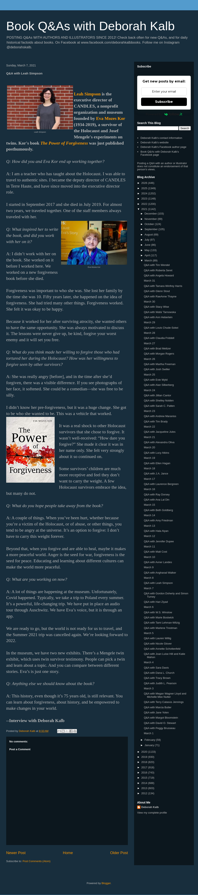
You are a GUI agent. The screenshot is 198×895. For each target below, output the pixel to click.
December (151, 213)
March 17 (149, 478)
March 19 (149, 457)
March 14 (149, 515)
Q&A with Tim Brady (156, 421)
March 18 (149, 468)
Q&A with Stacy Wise (156, 306)
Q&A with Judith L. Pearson (160, 683)
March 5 (148, 633)
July (147, 239)
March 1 (148, 733)
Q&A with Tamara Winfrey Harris (163, 286)
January (150, 745)
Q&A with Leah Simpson (158, 582)
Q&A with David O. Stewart (160, 723)
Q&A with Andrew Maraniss (160, 416)
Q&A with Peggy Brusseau (159, 728)
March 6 (148, 607)
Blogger (106, 883)
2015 (144, 777)
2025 (144, 188)
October (150, 224)
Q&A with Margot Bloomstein (161, 717)
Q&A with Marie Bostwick (159, 617)
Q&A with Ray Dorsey (157, 494)
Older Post (119, 853)
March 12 (149, 536)
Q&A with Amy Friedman (158, 520)
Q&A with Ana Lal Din (156, 499)
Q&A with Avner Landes (158, 562)
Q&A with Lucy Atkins (156, 452)
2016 (144, 772)
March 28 (149, 332)
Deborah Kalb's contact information (161, 137)
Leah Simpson (87, 94)
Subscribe (164, 102)
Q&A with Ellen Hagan (157, 463)
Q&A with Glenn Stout (157, 291)
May (147, 250)
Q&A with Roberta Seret (158, 270)
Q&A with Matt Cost (155, 551)
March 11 (149, 546)
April (148, 255)
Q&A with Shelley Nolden (159, 400)
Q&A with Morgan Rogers (159, 353)
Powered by (164, 114)
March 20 (149, 447)
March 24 (149, 390)
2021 (144, 209)
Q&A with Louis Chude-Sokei (161, 327)
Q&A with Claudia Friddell (159, 338)
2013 (144, 788)
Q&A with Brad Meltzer (157, 348)
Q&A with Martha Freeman (159, 364)
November (151, 218)
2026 (144, 182)
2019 (144, 756)
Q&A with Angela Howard (159, 275)
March (149, 260)
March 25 (149, 374)
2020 (144, 751)
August (149, 234)
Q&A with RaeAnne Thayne (160, 296)
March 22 (149, 426)
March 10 (149, 557)
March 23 (149, 411)
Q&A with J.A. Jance (156, 473)
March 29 (149, 322)
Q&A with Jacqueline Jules (159, 431)
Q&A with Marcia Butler (157, 707)
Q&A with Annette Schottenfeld (162, 648)
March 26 (149, 359)
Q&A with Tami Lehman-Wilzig (162, 622)
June (148, 244)
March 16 (149, 489)
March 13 (149, 525)
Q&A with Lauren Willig (157, 638)
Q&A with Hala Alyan (156, 530)
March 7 (148, 588)
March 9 (148, 567)
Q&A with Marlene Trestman (160, 628)
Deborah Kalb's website (154, 142)
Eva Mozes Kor (110, 118)
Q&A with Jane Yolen (156, 712)
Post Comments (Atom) (37, 861)
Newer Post (16, 853)
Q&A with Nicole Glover (158, 643)
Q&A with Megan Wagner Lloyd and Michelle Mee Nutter (165, 695)
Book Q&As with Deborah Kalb (90, 26)
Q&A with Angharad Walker (160, 572)
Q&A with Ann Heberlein (158, 317)
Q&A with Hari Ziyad (156, 601)
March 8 (148, 577)
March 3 (148, 688)
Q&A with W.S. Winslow (158, 612)
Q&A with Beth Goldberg (158, 510)
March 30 (149, 301)
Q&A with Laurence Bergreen (161, 484)
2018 (144, 762)
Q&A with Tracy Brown (157, 677)
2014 (144, 783)
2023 (144, 198)
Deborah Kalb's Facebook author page (163, 146)
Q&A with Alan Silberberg (159, 384)
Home (68, 853)
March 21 (149, 437)
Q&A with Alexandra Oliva (159, 442)
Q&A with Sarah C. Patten (159, 405)
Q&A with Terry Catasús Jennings (164, 702)
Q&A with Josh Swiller (157, 369)
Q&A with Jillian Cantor (157, 395)
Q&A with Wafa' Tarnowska (160, 312)
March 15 (149, 504)
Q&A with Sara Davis (156, 667)
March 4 (148, 662)
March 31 (149, 280)
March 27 (149, 343)
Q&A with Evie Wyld (155, 379)
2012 (144, 793)
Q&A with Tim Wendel (157, 265)
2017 (144, 767)
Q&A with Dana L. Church (159, 672)
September (151, 229)
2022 (144, 203)
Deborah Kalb (150, 807)
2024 (144, 193)
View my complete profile (152, 812)
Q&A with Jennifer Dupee (159, 541)
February (150, 739)
